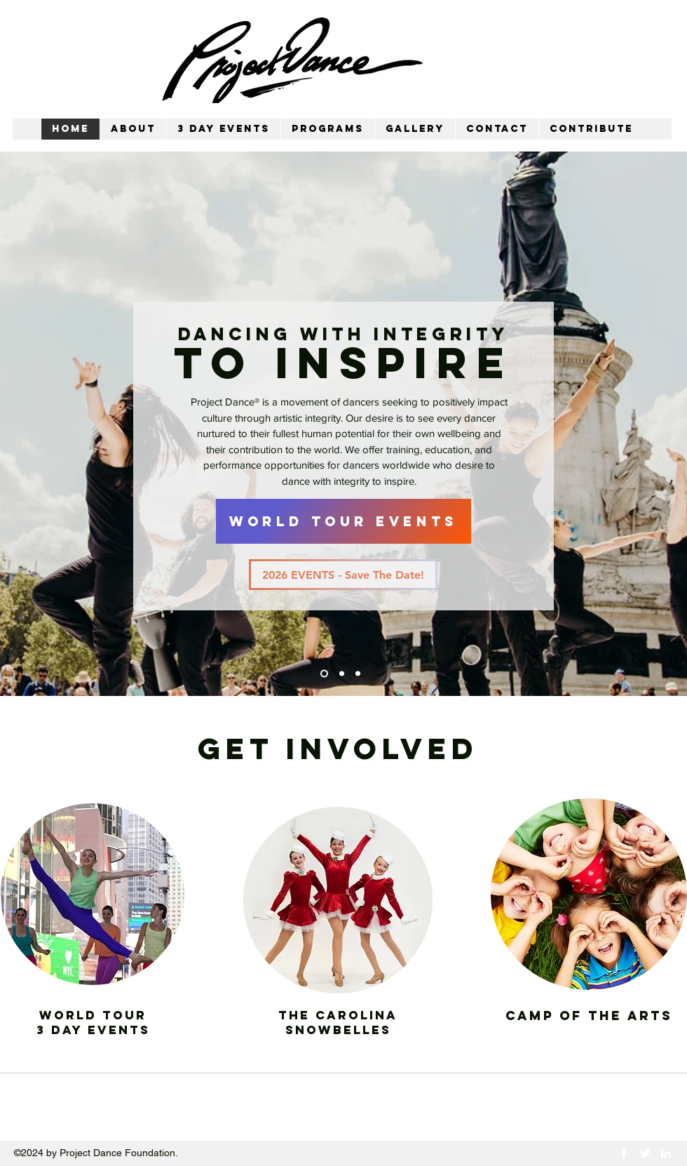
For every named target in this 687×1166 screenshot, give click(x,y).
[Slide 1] (324, 674)
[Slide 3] (357, 673)
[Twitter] (645, 1153)
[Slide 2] (341, 673)
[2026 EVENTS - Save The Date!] (343, 574)
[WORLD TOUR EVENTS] (343, 521)
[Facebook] (624, 1153)
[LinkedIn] (666, 1153)
